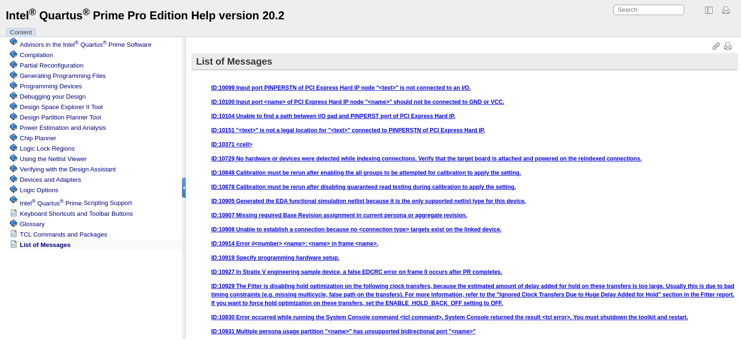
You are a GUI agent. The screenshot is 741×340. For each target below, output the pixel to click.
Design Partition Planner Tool (60, 115)
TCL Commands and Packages (63, 233)
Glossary (32, 222)
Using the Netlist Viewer (53, 157)
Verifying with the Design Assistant (68, 167)
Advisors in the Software (86, 43)
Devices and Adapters (50, 178)
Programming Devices (51, 84)
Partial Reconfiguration (52, 64)
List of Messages (45, 243)
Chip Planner (38, 136)
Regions (47, 147)
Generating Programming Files (63, 74)
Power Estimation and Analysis (63, 126)
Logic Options (39, 188)
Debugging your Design (53, 95)
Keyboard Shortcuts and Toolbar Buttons (76, 212)
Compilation (36, 53)
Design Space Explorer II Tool (61, 105)
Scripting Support (76, 201)
